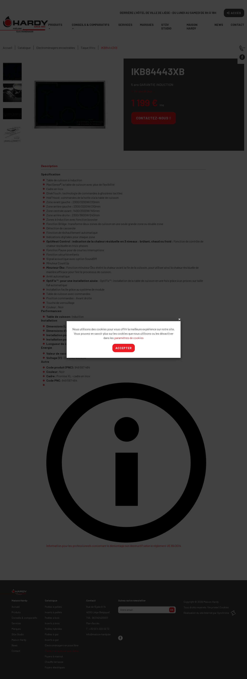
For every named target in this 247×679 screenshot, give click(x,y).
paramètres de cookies (129, 338)
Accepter (123, 348)
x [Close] (179, 319)
